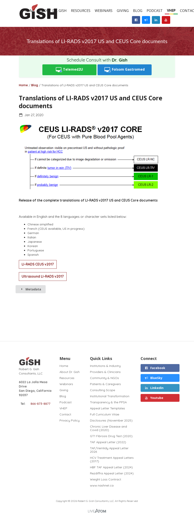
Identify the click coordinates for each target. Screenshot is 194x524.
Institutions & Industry (105, 366)
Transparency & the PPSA (108, 402)
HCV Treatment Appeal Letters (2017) (112, 459)
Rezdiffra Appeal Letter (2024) (112, 473)
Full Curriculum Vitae (104, 414)
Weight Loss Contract (105, 479)
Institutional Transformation (109, 396)
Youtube (153, 398)
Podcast (155, 10)
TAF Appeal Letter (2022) (108, 442)
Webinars (103, 10)
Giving (123, 10)
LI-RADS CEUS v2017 (38, 264)
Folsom (124, 69)
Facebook (154, 368)
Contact (65, 414)
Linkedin (154, 388)
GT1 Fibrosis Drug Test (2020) (111, 436)
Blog (137, 10)
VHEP (171, 10)
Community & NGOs (104, 378)
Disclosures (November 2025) (111, 420)
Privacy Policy (69, 420)
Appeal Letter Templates (107, 408)
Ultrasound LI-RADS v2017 (43, 276)
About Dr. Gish (69, 372)
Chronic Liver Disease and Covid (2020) (108, 428)
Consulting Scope (102, 390)
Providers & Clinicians (105, 372)
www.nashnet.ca (102, 485)
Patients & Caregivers (105, 384)
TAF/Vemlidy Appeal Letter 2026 (109, 450)
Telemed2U (69, 69)
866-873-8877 (40, 404)
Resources (80, 10)
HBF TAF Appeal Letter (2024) (111, 467)
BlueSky (153, 378)
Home (23, 85)
